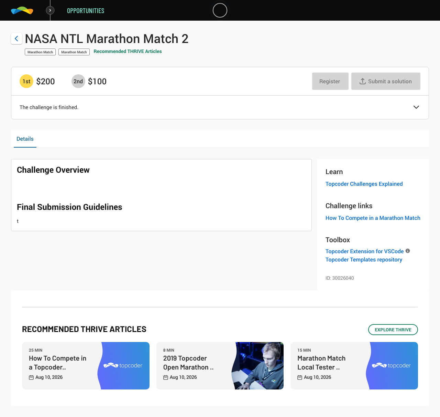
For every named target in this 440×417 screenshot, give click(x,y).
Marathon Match (40, 52)
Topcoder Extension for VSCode (365, 251)
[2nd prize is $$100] (78, 81)
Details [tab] (25, 138)
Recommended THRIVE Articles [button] (128, 51)
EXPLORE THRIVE (393, 330)
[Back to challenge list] (16, 38)
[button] (416, 108)
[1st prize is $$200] (26, 81)
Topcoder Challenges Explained (364, 184)
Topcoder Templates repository (364, 259)
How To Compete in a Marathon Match (373, 218)
